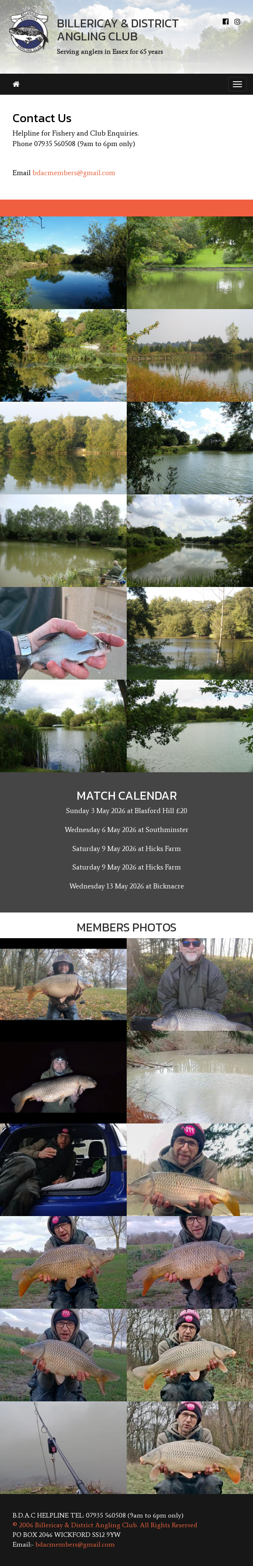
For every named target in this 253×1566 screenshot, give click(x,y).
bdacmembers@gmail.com (73, 172)
